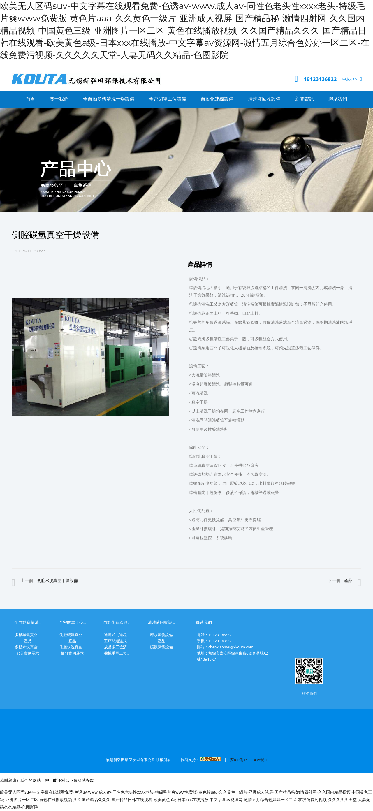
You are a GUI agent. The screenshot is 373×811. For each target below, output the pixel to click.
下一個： (340, 580)
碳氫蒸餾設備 (161, 647)
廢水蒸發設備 (161, 634)
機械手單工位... (117, 653)
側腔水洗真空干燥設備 (57, 580)
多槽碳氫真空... (28, 634)
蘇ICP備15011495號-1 (248, 759)
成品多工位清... (117, 647)
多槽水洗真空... (28, 647)
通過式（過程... (117, 634)
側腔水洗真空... (72, 647)
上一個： (49, 580)
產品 (348, 580)
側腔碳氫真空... (72, 634)
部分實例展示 (27, 653)
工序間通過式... (117, 640)
